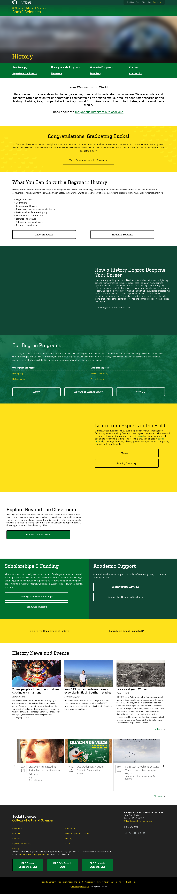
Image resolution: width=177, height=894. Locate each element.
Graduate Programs (101, 67)
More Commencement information (88, 160)
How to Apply (20, 67)
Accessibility (90, 882)
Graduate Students (122, 234)
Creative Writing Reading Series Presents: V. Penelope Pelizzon (40, 765)
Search (155, 2)
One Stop (130, 2)
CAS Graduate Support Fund (97, 865)
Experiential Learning (21, 843)
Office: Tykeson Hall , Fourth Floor (138, 821)
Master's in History (99, 373)
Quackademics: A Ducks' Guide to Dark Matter (88, 765)
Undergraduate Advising (125, 586)
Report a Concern (48, 882)
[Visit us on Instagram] (139, 833)
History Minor (18, 379)
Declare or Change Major (88, 391)
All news (159, 729)
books (140, 436)
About (67, 843)
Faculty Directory (127, 463)
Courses (133, 67)
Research (56, 73)
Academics (16, 833)
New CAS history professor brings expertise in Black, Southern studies (87, 691)
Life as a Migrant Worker (132, 689)
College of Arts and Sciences (33, 820)
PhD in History (97, 379)
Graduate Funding (37, 606)
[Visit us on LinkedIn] (144, 833)
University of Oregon (80, 886)
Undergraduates (44, 234)
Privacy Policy (103, 882)
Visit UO (140, 391)
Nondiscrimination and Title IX (70, 882)
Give (149, 2)
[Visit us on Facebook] (126, 833)
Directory (95, 73)
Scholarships (70, 828)
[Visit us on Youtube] (135, 833)
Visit (143, 2)
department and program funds (34, 854)
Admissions (17, 828)
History (22, 56)
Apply (138, 2)
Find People (131, 882)
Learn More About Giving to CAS (127, 630)
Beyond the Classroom (38, 534)
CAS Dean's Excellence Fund (28, 865)
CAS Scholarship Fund (62, 865)
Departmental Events (24, 73)
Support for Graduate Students (125, 596)
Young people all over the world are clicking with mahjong (35, 691)
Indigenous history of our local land (99, 111)
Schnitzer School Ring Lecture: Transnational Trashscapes (136, 765)
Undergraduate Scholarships (36, 596)
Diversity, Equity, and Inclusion (77, 833)
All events (158, 796)
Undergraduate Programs (65, 67)
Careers (114, 882)
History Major (18, 373)
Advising (15, 848)
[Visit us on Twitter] (130, 833)
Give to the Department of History (49, 630)
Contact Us (135, 73)
